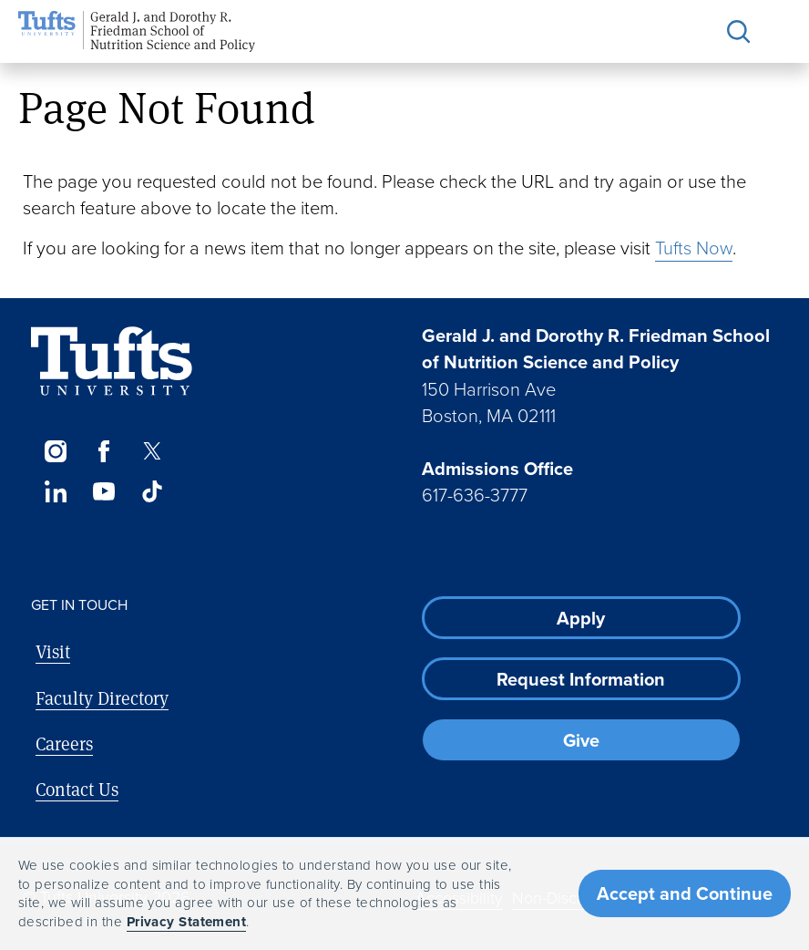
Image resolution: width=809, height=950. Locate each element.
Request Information (581, 679)
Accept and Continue (685, 893)
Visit (53, 651)
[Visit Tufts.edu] (111, 361)
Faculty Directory (102, 698)
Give (581, 740)
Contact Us (77, 789)
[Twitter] (152, 451)
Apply (581, 618)
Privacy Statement (187, 922)
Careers (64, 743)
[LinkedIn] (55, 491)
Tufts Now (693, 248)
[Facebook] (103, 451)
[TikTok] (152, 491)
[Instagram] (55, 451)
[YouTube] (103, 491)
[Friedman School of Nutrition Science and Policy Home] (136, 31)
